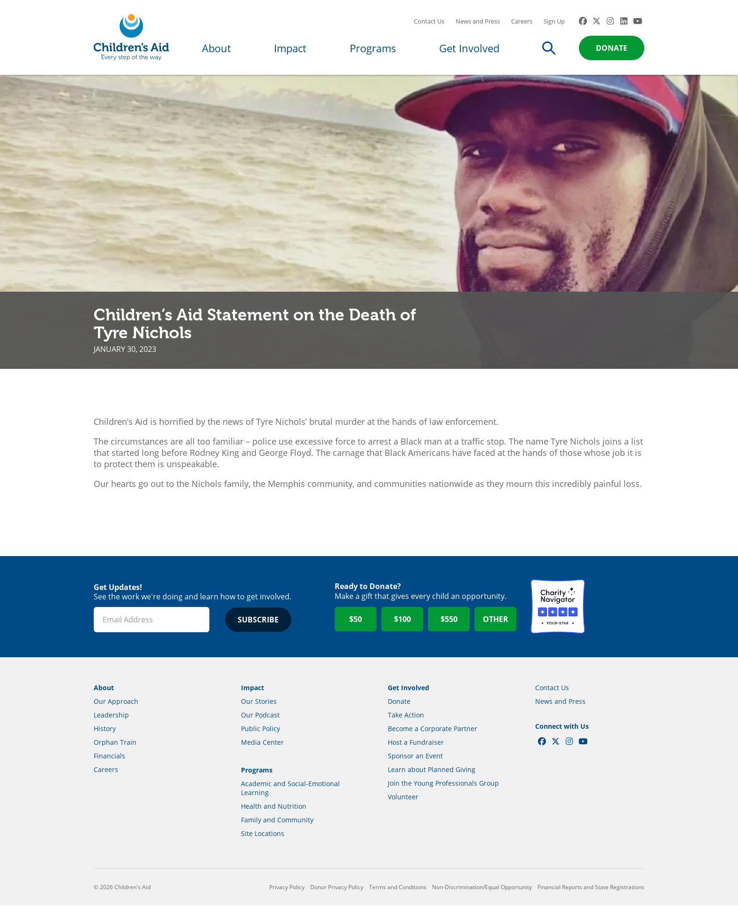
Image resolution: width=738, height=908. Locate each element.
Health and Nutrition (273, 808)
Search (548, 48)
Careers (521, 21)
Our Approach (116, 704)
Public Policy (260, 731)
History (105, 731)
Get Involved (469, 48)
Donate (611, 48)
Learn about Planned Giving (431, 772)
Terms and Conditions (397, 890)
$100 (402, 622)
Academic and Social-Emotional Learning (290, 791)
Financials (109, 758)
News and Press (478, 21)
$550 (449, 622)
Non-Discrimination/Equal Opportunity (482, 890)
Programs (373, 48)
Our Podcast (260, 717)
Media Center (262, 745)
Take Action (406, 717)
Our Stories (259, 704)
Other (495, 622)
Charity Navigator (557, 609)
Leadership (111, 717)
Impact (290, 48)
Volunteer (403, 799)
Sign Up (554, 21)
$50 (355, 622)
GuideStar (617, 609)
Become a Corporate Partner (432, 731)
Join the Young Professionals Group (443, 785)
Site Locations (262, 836)
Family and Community (277, 822)
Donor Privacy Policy (336, 890)
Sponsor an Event (415, 758)
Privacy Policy (287, 890)
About (216, 48)
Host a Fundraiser (416, 745)
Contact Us (429, 21)
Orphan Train (115, 745)
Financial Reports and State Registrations (590, 890)
